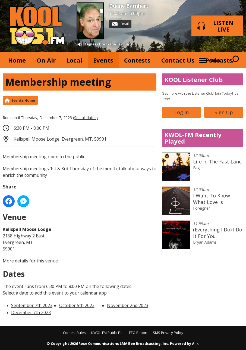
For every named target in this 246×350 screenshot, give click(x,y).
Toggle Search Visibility (235, 60)
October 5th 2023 (76, 305)
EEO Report (138, 332)
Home (17, 60)
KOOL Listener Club (194, 79)
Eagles (90, 44)
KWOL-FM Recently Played (193, 138)
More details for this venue (30, 261)
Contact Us (177, 60)
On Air (46, 60)
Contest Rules (74, 332)
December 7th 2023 (31, 312)
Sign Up (224, 112)
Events (103, 60)
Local (74, 60)
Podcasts (218, 60)
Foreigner (201, 208)
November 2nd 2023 (127, 305)
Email (120, 23)
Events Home (23, 100)
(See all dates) (85, 117)
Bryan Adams (205, 242)
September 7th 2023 (31, 305)
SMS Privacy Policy (168, 332)
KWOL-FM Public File (107, 332)
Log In (181, 112)
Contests (137, 60)
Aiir (195, 343)
